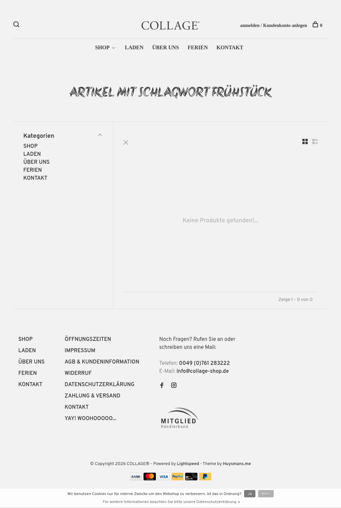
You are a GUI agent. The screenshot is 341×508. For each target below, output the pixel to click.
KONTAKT (229, 47)
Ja (250, 494)
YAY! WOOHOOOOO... (90, 418)
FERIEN (197, 47)
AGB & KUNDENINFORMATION (102, 362)
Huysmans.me (237, 464)
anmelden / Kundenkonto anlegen (273, 25)
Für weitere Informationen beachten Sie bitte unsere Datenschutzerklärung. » (171, 502)
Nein (266, 494)
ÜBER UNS (165, 47)
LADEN (134, 47)
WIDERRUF (78, 373)
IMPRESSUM (80, 351)
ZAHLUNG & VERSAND (92, 396)
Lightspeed (188, 464)
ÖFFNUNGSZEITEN (88, 339)
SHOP (102, 47)
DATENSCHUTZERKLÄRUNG (100, 384)
